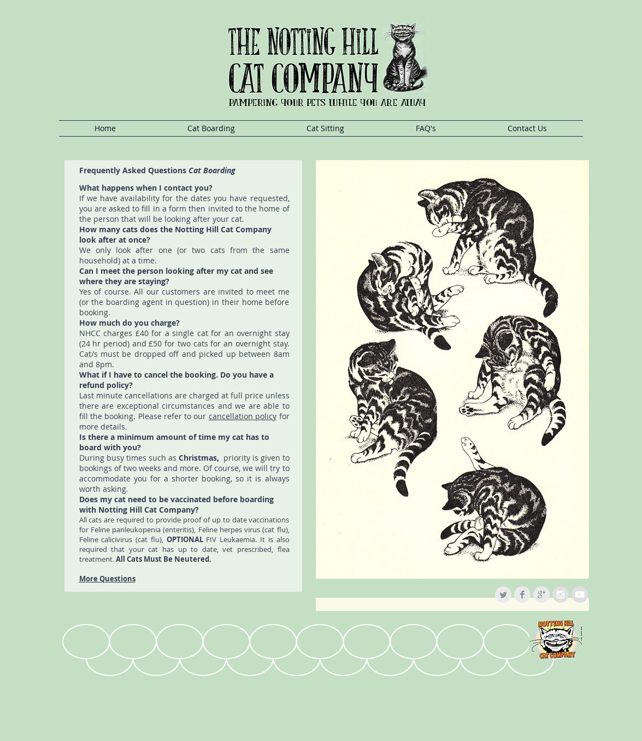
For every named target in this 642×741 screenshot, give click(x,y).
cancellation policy (242, 416)
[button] (211, 128)
